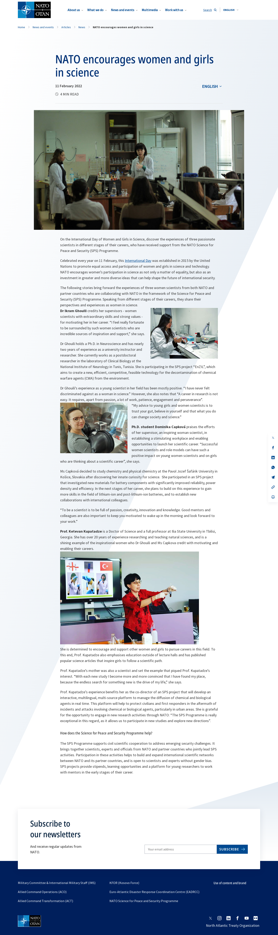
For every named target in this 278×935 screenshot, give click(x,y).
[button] (230, 9)
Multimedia (150, 10)
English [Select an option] (210, 86)
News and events (122, 10)
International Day (138, 260)
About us (74, 10)
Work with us (174, 10)
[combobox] (230, 9)
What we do (95, 10)
